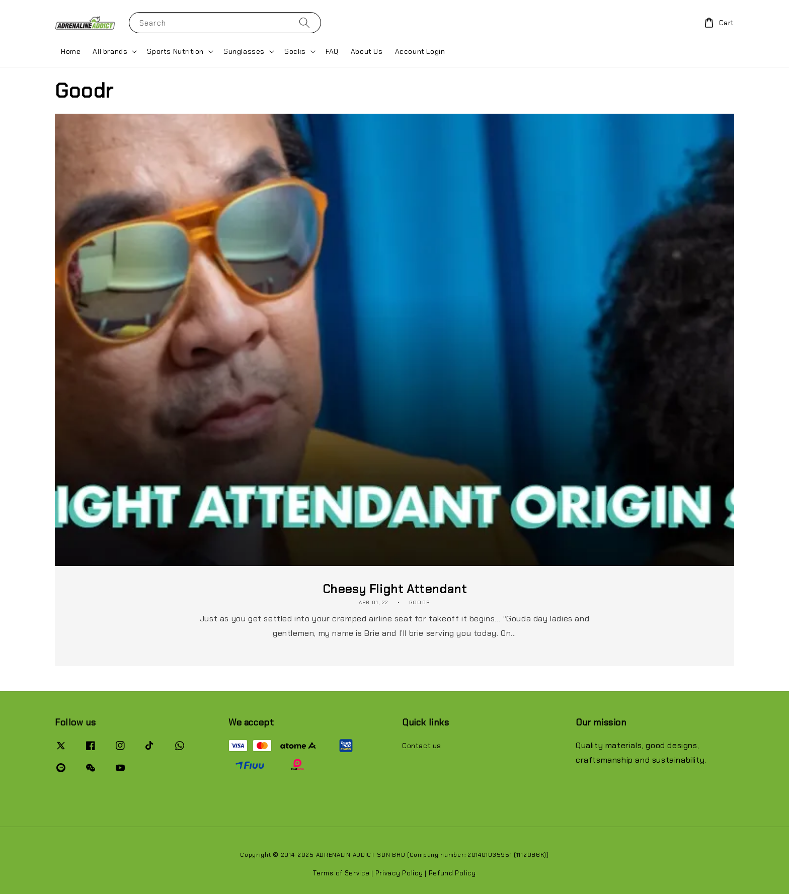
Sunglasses (244, 51)
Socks (295, 51)
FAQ (332, 51)
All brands (110, 51)
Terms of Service (341, 873)
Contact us (421, 745)
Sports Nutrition (175, 51)
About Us (367, 51)
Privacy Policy (399, 873)
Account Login (420, 51)
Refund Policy (452, 873)
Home (71, 51)
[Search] (304, 22)
